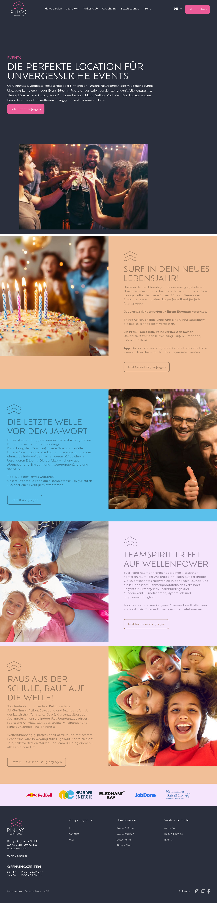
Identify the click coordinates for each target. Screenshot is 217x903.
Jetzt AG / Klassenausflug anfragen (36, 762)
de (176, 8)
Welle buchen (125, 833)
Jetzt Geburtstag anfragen (146, 367)
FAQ (71, 839)
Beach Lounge (130, 8)
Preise (147, 8)
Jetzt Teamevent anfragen (146, 624)
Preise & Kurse (125, 828)
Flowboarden (53, 8)
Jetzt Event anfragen (26, 109)
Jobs (71, 828)
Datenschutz (33, 891)
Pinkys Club (90, 8)
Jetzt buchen (197, 9)
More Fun (72, 8)
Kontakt (74, 833)
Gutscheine (109, 8)
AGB (46, 891)
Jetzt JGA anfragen (24, 500)
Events (168, 839)
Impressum (14, 891)
